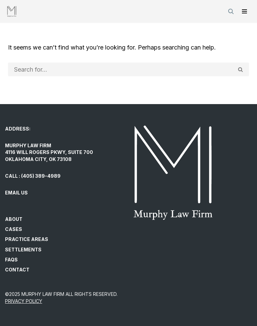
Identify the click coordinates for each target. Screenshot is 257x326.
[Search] (231, 11)
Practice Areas (26, 239)
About (13, 219)
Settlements (23, 249)
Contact (17, 269)
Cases (13, 229)
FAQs (11, 259)
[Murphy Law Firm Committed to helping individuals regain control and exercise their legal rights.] (11, 11)
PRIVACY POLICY (23, 301)
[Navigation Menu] (244, 11)
